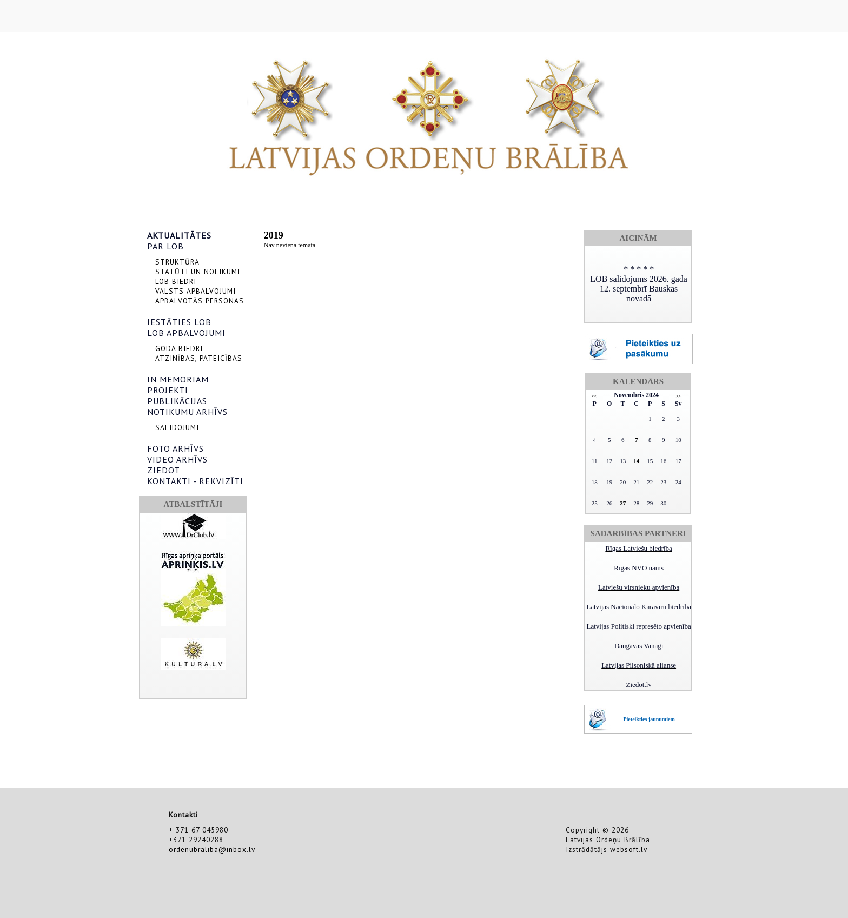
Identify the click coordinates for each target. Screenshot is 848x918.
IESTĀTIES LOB (179, 321)
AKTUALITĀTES (179, 235)
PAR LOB (165, 246)
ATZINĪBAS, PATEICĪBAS (198, 358)
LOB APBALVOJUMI (186, 332)
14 (636, 461)
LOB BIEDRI (175, 281)
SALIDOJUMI (177, 427)
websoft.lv (628, 849)
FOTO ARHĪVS (175, 448)
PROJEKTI (167, 390)
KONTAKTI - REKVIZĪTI (195, 480)
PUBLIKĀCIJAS (177, 400)
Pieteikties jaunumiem (648, 719)
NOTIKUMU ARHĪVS (187, 411)
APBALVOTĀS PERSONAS (199, 301)
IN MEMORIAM (178, 379)
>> (678, 396)
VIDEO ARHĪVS (177, 459)
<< (594, 396)
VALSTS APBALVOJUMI (195, 291)
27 (623, 503)
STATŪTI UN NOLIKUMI (197, 271)
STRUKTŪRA (177, 262)
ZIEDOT (163, 470)
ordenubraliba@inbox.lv (212, 849)
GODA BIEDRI (179, 348)
